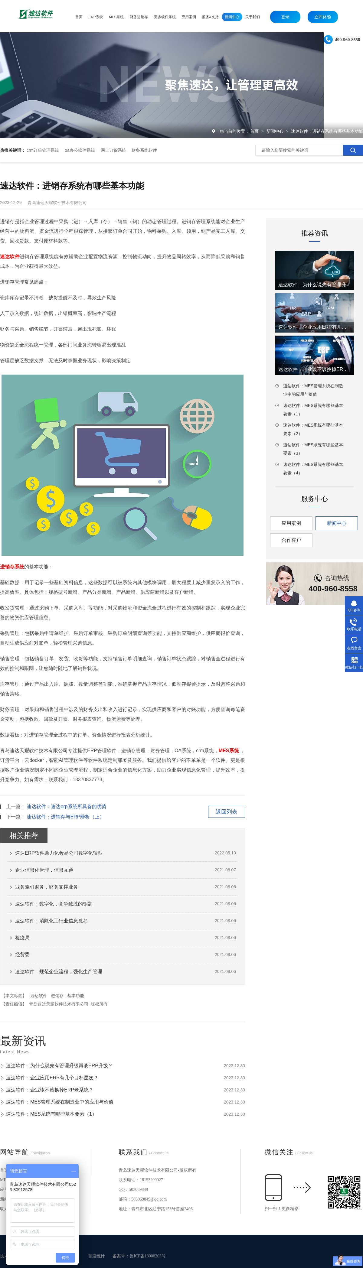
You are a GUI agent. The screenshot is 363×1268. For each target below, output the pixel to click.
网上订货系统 (113, 150)
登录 (285, 17)
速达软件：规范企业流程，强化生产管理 (58, 971)
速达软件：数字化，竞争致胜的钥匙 (54, 903)
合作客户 (291, 540)
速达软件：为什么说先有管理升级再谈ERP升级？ (59, 1065)
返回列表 (226, 812)
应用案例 (291, 523)
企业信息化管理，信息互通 (44, 870)
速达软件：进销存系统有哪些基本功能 (327, 131)
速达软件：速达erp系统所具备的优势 (66, 806)
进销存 (57, 995)
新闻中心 (276, 131)
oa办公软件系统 (80, 150)
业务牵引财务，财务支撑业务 (46, 886)
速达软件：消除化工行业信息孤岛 (51, 920)
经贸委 (22, 954)
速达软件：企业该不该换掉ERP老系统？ (49, 1089)
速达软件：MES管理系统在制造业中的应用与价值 (59, 1101)
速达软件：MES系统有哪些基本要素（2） (313, 429)
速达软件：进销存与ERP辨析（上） (65, 816)
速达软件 (38, 995)
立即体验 (322, 17)
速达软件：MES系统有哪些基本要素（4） (313, 468)
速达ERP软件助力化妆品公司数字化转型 (59, 853)
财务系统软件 (144, 150)
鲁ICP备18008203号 (147, 1256)
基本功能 (75, 995)
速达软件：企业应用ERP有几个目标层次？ (52, 1077)
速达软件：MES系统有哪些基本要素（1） (51, 1114)
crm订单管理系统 (43, 150)
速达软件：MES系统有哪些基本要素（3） (313, 449)
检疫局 (22, 937)
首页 (255, 131)
